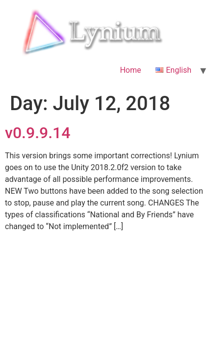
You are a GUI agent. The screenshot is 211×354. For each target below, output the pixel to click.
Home (130, 70)
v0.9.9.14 (37, 132)
